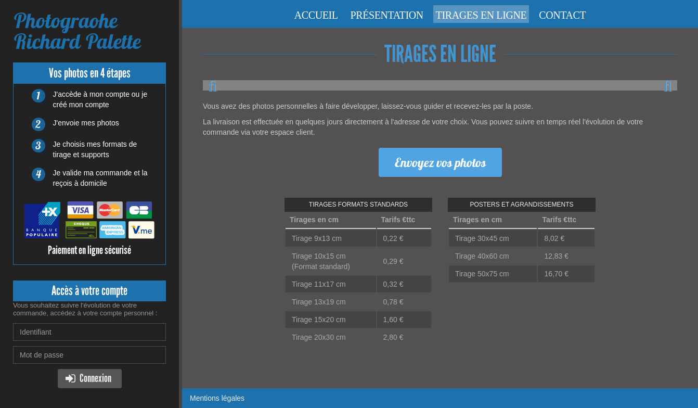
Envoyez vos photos (440, 162)
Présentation (386, 15)
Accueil (316, 15)
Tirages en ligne (481, 15)
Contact (562, 15)
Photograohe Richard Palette (76, 31)
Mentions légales (217, 398)
